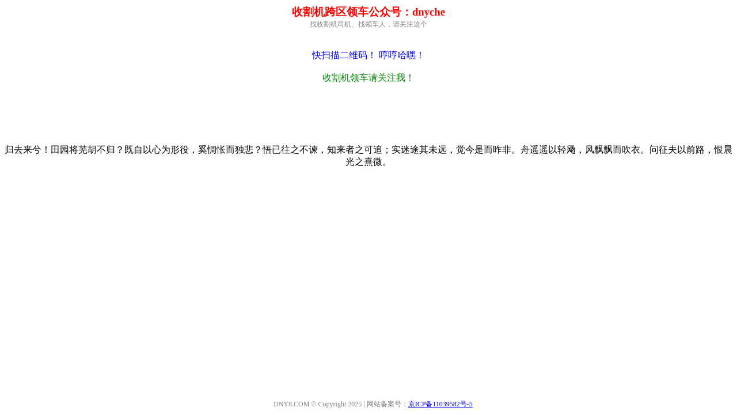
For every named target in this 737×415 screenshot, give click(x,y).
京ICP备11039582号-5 (440, 404)
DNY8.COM (291, 404)
